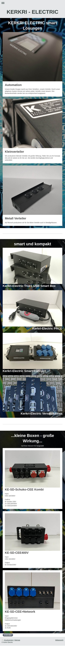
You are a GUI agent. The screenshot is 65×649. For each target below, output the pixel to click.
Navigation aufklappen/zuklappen (32, 3)
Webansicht (59, 640)
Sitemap (17, 640)
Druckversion (8, 640)
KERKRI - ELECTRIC (32, 12)
